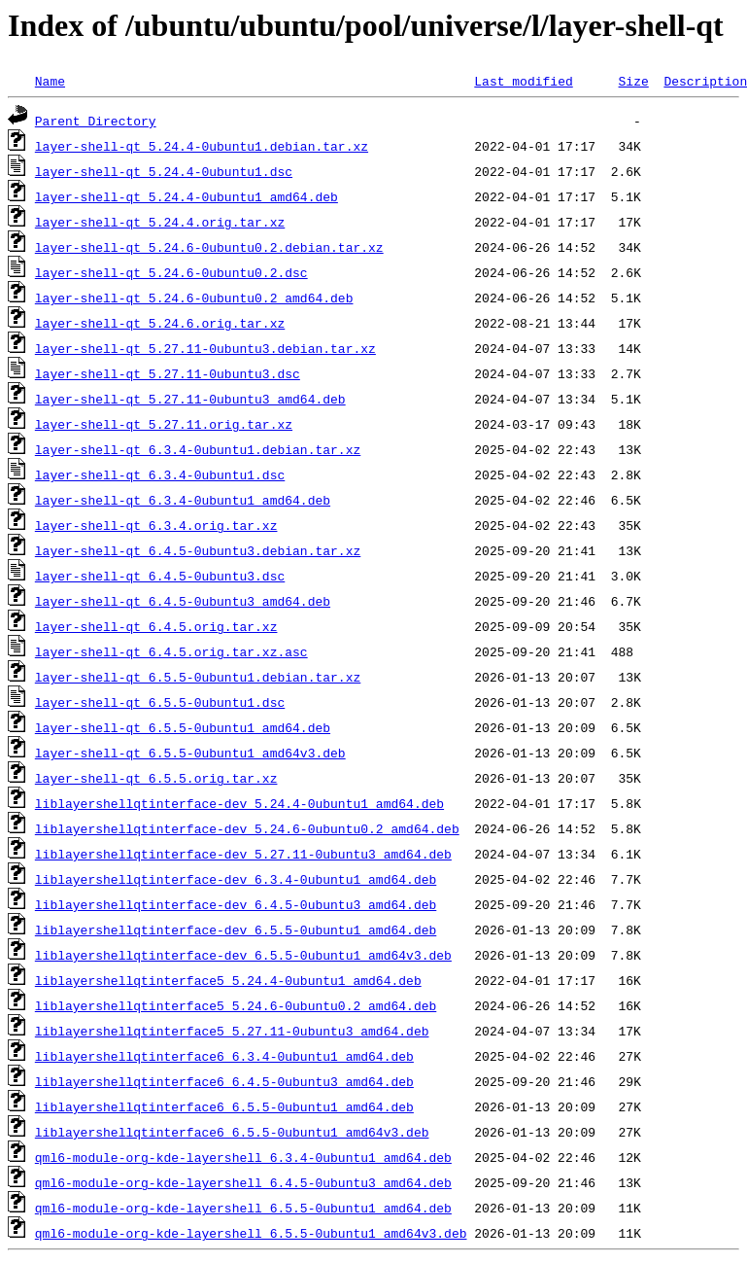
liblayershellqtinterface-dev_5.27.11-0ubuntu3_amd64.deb (243, 853)
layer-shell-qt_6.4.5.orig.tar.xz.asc (171, 651)
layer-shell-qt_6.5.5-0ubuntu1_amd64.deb (182, 727)
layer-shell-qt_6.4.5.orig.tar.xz (156, 626)
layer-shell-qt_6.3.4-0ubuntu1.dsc (160, 474)
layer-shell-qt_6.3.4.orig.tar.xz (156, 525)
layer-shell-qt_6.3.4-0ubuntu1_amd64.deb (182, 500)
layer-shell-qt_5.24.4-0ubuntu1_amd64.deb (186, 196)
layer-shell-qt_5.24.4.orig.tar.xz (160, 221)
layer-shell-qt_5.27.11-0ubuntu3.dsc (167, 373)
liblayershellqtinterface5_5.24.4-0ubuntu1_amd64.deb (228, 980)
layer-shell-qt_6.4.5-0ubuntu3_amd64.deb (182, 601)
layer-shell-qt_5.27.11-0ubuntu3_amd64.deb (190, 398)
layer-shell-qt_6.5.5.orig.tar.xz (156, 778)
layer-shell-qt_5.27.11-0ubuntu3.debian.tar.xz (205, 348)
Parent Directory (95, 120)
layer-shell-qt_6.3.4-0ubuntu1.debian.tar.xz (197, 449)
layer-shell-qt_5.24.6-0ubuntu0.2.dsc (171, 272)
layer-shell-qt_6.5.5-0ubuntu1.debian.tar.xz (197, 676)
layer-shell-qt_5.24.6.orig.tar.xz (160, 323)
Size (633, 80)
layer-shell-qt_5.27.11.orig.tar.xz (163, 424)
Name (50, 80)
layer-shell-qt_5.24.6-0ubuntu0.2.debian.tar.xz (209, 247)
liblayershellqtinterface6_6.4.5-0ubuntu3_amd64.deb (224, 1081)
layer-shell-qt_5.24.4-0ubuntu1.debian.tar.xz (201, 146)
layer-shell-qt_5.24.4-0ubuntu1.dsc (163, 171)
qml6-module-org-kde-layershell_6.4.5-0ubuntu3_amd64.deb (243, 1182)
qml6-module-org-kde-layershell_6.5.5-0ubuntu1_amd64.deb (243, 1207)
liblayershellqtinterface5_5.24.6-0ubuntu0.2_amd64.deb (235, 1005)
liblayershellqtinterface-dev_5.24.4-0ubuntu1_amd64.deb (239, 803)
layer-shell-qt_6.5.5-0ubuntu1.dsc (160, 702)
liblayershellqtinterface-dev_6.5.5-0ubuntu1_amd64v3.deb (243, 955)
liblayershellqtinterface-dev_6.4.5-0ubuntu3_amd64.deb (235, 904)
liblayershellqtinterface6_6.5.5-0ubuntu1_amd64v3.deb (232, 1131)
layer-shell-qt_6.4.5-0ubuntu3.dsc (160, 575)
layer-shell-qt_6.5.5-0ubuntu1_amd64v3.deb (190, 752)
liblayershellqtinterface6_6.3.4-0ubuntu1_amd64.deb (224, 1056)
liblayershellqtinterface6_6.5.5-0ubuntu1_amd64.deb (224, 1106)
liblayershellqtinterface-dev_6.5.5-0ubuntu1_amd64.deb (235, 929)
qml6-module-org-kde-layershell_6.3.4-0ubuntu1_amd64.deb (243, 1157)
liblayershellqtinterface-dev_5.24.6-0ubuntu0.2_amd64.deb (247, 828)
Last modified (523, 80)
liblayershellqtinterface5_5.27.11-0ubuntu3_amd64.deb (232, 1030)
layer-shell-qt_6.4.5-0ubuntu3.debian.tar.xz (197, 550)
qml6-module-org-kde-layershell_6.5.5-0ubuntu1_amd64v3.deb (251, 1233)
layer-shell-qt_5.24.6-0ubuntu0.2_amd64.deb (194, 297)
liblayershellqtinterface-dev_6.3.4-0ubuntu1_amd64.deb (235, 879)
